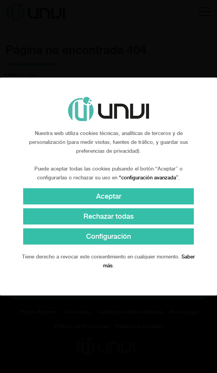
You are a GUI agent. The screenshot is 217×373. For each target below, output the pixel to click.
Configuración (108, 236)
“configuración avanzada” (148, 178)
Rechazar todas (108, 216)
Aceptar (108, 196)
